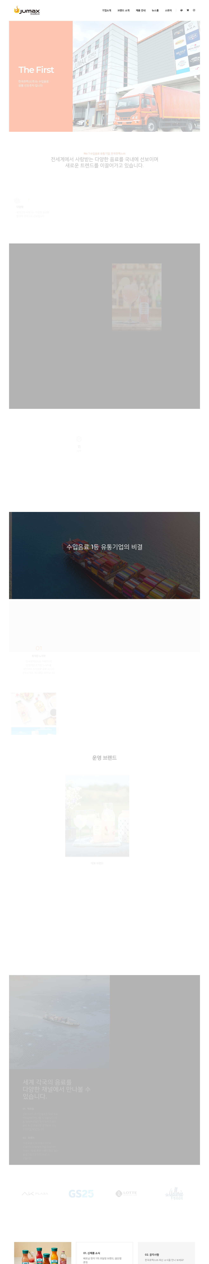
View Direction (151, 1023)
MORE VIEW (89, 952)
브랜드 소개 (121, 6)
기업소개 (104, 6)
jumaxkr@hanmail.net (161, 1019)
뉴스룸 (152, 6)
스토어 (166, 6)
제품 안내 (138, 6)
